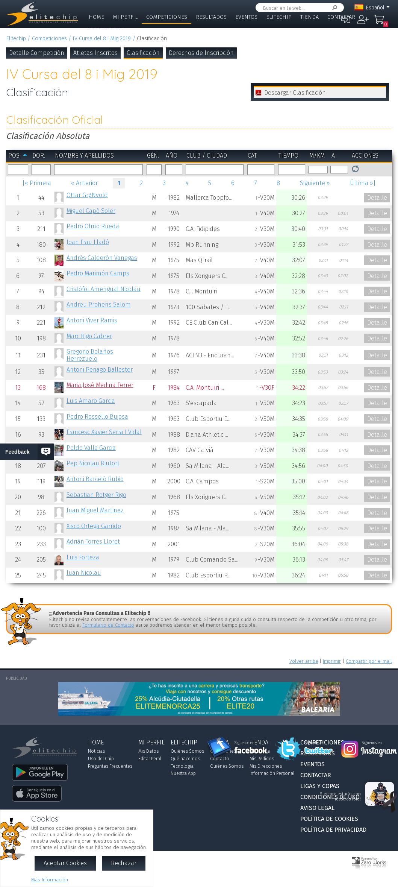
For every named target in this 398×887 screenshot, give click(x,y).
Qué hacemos (185, 758)
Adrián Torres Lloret (93, 541)
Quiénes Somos (187, 751)
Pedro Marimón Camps (98, 273)
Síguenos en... (246, 743)
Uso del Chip (101, 758)
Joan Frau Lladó (88, 242)
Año (171, 155)
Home (96, 17)
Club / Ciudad (206, 155)
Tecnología (182, 766)
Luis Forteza (83, 557)
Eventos (246, 17)
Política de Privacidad (333, 829)
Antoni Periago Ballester (100, 369)
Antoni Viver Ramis (92, 320)
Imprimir (332, 661)
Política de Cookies (329, 818)
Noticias (96, 751)
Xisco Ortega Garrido (94, 526)
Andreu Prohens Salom (99, 304)
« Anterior (84, 183)
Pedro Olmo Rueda (93, 226)
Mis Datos (148, 751)
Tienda (309, 17)
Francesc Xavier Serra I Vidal (104, 432)
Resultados (211, 17)
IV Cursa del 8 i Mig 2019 (102, 38)
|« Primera (36, 183)
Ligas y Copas (106, 30)
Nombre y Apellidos (84, 155)
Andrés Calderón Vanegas (102, 257)
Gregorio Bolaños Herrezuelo (90, 355)
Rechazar (123, 863)
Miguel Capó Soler (91, 210)
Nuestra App (183, 773)
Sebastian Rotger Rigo (96, 494)
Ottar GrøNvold (87, 195)
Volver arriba (303, 661)
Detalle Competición (36, 52)
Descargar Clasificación (295, 92)
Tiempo (288, 155)
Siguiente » (315, 183)
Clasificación (143, 52)
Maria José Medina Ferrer (100, 385)
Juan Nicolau (84, 572)
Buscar (333, 7)
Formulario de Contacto (108, 625)
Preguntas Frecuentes (110, 766)
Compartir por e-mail (369, 661)
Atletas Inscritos (95, 52)
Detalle (377, 197)
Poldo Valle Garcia (91, 447)
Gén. (153, 155)
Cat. (252, 155)
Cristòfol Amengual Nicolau (104, 289)
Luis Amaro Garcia (91, 400)
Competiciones (166, 17)
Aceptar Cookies (65, 863)
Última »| (363, 183)
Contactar (341, 17)
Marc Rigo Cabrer (89, 336)
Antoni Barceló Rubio (95, 479)
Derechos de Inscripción (201, 52)
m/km (317, 155)
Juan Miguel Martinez (95, 510)
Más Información (49, 879)
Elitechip (279, 17)
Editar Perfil (149, 758)
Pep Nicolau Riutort (93, 463)
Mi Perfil (125, 17)
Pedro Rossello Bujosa (97, 416)
